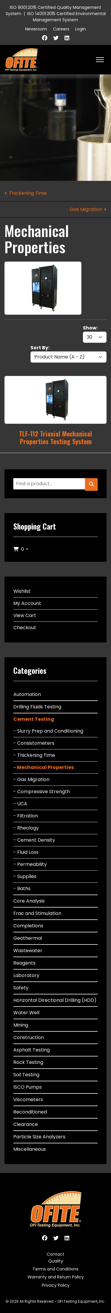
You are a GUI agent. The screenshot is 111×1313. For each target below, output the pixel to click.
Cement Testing (33, 719)
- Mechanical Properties (43, 767)
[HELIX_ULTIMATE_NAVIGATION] (100, 60)
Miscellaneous (29, 1149)
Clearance (25, 1124)
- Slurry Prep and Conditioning (48, 731)
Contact (55, 1254)
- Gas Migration (31, 779)
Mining (20, 1025)
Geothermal (27, 938)
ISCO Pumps (27, 1087)
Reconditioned (30, 1111)
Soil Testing (26, 1074)
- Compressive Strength (41, 791)
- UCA (20, 803)
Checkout (24, 627)
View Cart (24, 615)
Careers (61, 29)
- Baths (21, 888)
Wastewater (27, 950)
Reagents (24, 963)
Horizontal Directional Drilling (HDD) (54, 1000)
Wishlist (22, 591)
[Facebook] (44, 38)
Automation (27, 694)
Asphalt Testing (31, 1049)
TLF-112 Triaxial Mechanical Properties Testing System (55, 437)
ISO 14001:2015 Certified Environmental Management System (66, 17)
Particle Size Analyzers (39, 1136)
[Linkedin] (67, 38)
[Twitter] (56, 38)
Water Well (26, 1012)
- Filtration (25, 815)
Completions (28, 925)
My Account (27, 603)
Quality (55, 1261)
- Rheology (26, 828)
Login (80, 29)
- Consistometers (33, 743)
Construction (28, 1037)
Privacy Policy (56, 1285)
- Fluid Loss (25, 852)
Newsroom (36, 29)
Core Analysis (29, 900)
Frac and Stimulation (37, 913)
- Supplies (24, 876)
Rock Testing (28, 1062)
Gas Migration (86, 209)
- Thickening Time (34, 755)
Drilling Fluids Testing (37, 706)
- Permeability (30, 864)
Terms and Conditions (55, 1269)
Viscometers (28, 1099)
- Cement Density (34, 840)
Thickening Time (28, 193)
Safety (20, 987)
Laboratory (26, 975)
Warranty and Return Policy (56, 1277)
